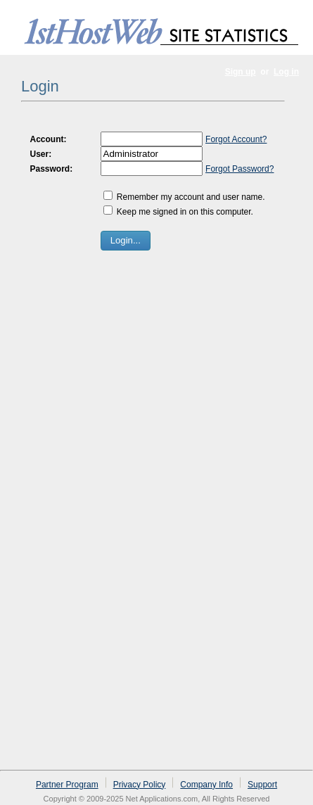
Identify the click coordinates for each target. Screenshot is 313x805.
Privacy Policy (139, 785)
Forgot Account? (236, 139)
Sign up (240, 72)
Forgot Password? (239, 169)
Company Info (206, 785)
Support (262, 785)
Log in (286, 72)
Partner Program (67, 785)
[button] (126, 241)
